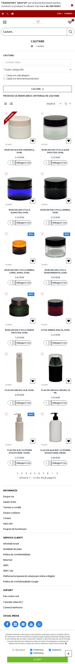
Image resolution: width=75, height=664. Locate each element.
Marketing (38, 653)
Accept (37, 659)
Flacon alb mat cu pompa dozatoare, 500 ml (55, 451)
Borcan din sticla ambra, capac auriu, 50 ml (19, 271)
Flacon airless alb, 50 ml (19, 390)
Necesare (20, 650)
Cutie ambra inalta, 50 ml (55, 330)
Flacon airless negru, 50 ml (55, 391)
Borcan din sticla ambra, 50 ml (55, 211)
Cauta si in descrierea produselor (21, 78)
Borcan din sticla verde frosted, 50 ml (19, 331)
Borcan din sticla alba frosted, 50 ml (55, 151)
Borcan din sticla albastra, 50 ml (19, 211)
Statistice (56, 650)
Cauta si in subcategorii (16, 75)
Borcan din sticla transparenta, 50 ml (55, 271)
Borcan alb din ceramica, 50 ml (19, 151)
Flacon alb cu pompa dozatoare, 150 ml (19, 451)
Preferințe (38, 650)
